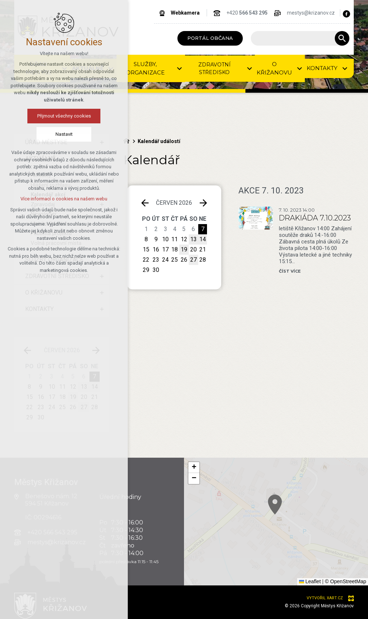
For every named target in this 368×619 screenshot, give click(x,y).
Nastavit (63, 134)
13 (193, 239)
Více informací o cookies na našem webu (63, 198)
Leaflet (310, 581)
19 (184, 249)
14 (202, 239)
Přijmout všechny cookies (64, 116)
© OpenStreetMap (345, 581)
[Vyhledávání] (342, 38)
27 (193, 259)
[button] (193, 467)
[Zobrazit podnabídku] (179, 68)
